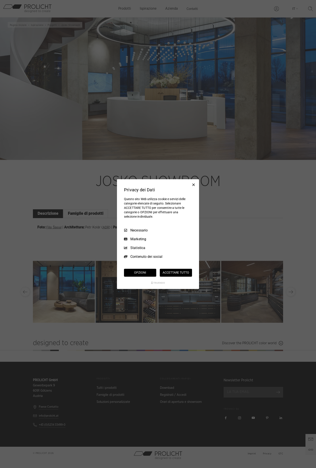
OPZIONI (140, 272)
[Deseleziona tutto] (193, 184)
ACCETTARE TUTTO (176, 272)
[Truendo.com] (158, 283)
